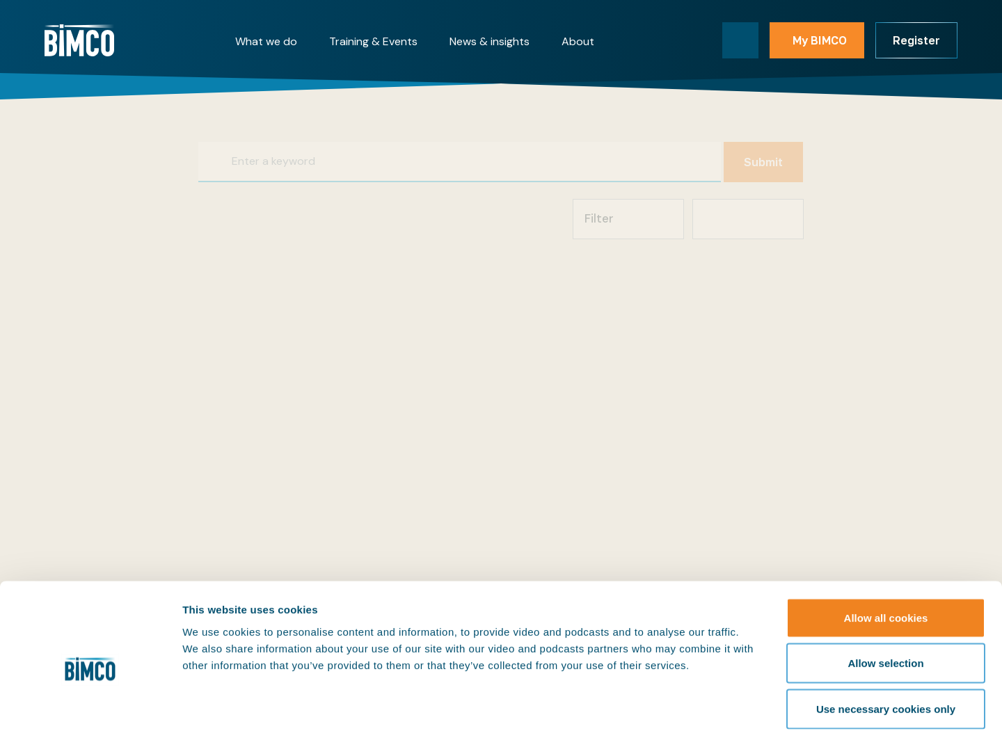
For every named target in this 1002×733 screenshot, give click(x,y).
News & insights (490, 41)
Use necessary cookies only (885, 641)
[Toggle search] (740, 40)
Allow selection (885, 596)
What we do (266, 41)
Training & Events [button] (373, 41)
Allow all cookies (886, 550)
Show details (730, 705)
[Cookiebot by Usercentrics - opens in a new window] (90, 705)
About (578, 41)
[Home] (79, 40)
